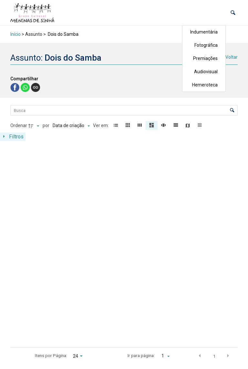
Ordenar (18, 125)
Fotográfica (206, 45)
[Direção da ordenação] (34, 126)
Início (15, 34)
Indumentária (204, 32)
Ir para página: (141, 355)
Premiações (205, 58)
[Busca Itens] (124, 110)
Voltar (231, 57)
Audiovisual (206, 71)
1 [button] (214, 356)
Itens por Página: (51, 355)
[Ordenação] (71, 126)
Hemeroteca (205, 84)
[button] (233, 12)
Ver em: (101, 125)
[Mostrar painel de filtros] (13, 137)
